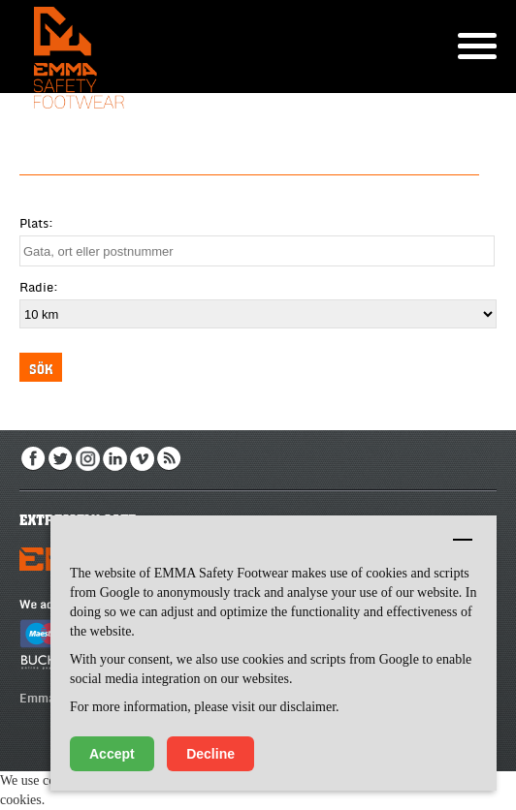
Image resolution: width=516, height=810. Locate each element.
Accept (112, 754)
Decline (210, 754)
